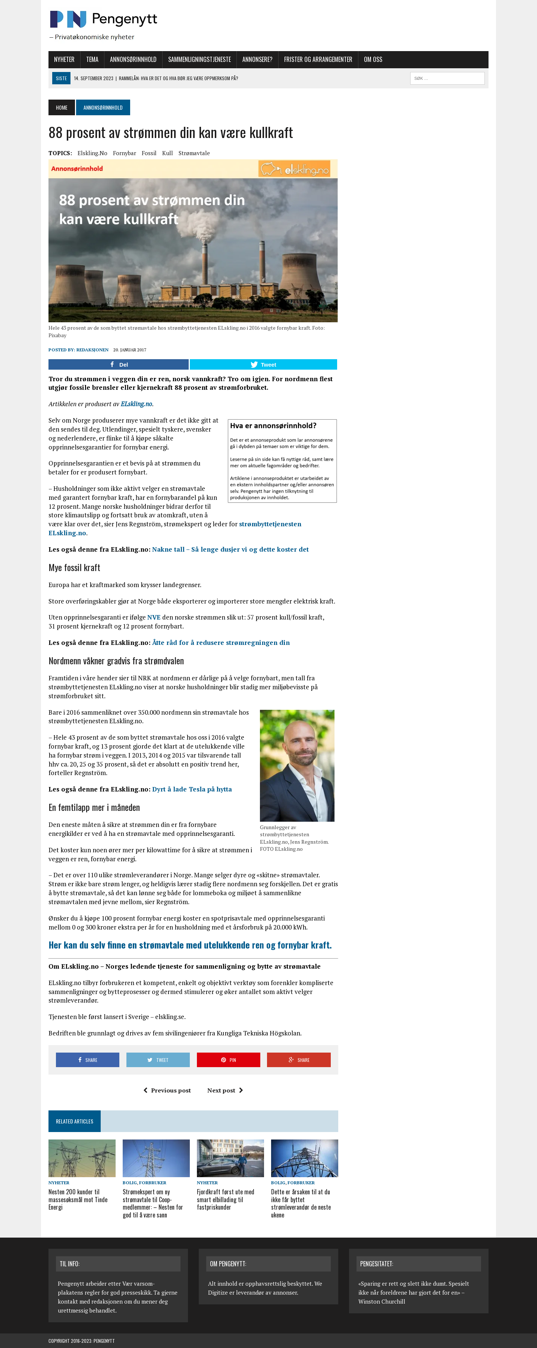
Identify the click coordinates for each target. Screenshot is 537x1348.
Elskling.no (92, 153)
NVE (154, 617)
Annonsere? (257, 59)
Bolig (130, 1182)
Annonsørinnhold (133, 59)
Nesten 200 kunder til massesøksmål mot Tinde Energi (77, 1199)
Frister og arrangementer (318, 59)
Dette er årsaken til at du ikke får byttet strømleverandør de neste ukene (301, 1203)
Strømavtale (194, 153)
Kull (167, 153)
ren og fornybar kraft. (190, 944)
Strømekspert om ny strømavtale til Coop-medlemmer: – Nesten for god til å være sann (153, 1203)
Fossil (149, 153)
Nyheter (64, 59)
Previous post (167, 1090)
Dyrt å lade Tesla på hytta (192, 789)
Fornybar (124, 153)
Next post (225, 1090)
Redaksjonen (92, 349)
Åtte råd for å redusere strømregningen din (221, 642)
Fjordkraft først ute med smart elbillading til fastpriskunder (225, 1199)
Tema (92, 59)
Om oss (373, 59)
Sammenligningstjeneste (199, 59)
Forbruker (152, 1182)
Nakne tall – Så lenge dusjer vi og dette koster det (230, 549)
